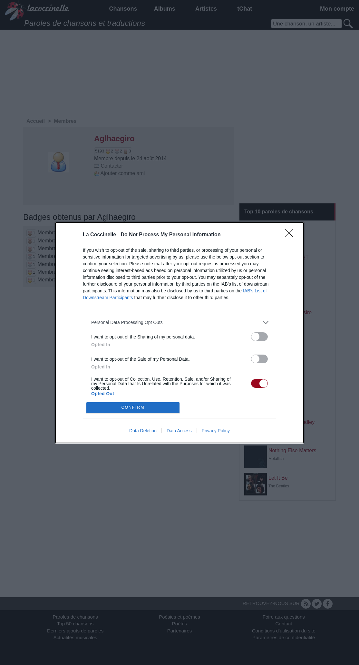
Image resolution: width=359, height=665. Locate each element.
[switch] (259, 336)
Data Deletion (143, 430)
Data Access (179, 430)
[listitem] (179, 322)
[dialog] (179, 332)
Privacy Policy (216, 430)
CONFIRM (133, 407)
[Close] (291, 235)
